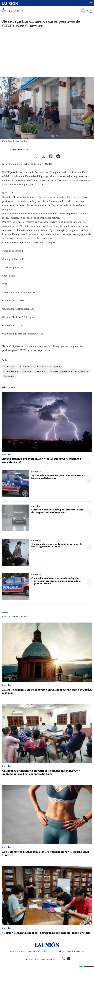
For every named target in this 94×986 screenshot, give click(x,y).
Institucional (40, 959)
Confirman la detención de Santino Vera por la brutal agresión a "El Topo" (56, 545)
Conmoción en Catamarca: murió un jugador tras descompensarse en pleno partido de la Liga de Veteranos (56, 581)
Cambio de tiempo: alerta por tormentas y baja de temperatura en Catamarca (57, 511)
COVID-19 (40, 371)
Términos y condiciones (66, 951)
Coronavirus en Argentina (49, 366)
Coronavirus (26, 366)
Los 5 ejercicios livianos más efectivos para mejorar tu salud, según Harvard (45, 853)
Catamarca (9, 366)
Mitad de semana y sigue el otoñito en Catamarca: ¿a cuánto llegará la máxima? (47, 691)
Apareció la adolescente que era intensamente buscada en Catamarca (57, 477)
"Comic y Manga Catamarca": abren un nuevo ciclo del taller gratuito (46, 933)
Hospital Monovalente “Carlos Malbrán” (69, 371)
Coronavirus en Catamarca (17, 371)
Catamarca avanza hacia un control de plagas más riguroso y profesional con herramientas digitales (41, 772)
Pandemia (9, 376)
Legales (80, 951)
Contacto (29, 959)
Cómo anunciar (53, 959)
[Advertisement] (47, 55)
